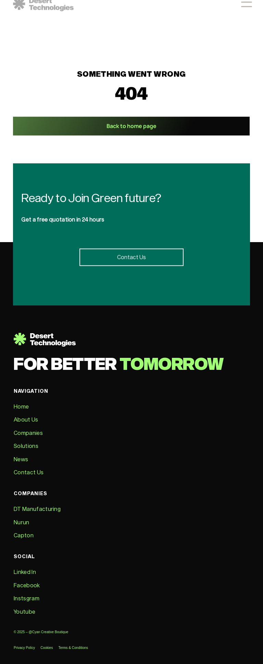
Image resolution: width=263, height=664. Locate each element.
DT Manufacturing (37, 508)
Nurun (21, 522)
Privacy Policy (24, 648)
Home (21, 406)
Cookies (46, 648)
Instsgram (26, 598)
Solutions (26, 445)
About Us (26, 419)
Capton (24, 535)
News (21, 459)
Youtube (24, 611)
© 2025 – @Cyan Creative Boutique (41, 632)
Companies (28, 432)
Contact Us (28, 472)
